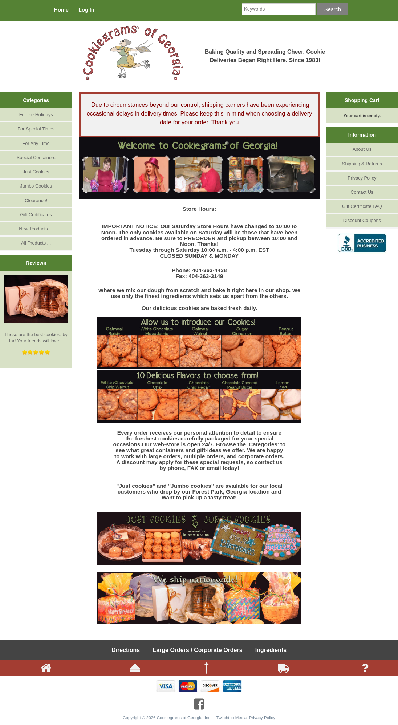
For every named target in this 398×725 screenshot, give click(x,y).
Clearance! (36, 200)
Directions (125, 650)
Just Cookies (36, 171)
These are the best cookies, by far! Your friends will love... (36, 309)
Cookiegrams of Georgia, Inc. (184, 717)
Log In (86, 10)
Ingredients (271, 650)
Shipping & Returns (362, 163)
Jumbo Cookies (36, 186)
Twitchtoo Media (231, 717)
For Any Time (36, 143)
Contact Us (361, 192)
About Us (362, 149)
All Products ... (36, 243)
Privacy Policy (362, 178)
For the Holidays (36, 114)
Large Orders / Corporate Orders (197, 650)
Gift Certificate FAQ (362, 206)
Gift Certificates (36, 214)
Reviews (36, 263)
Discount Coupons (362, 220)
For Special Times (35, 129)
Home (61, 10)
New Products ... (36, 228)
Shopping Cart (362, 100)
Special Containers (36, 157)
